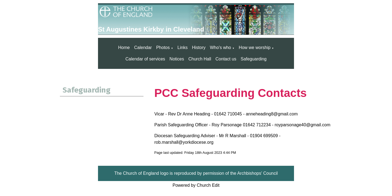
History (199, 47)
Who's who (220, 47)
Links (182, 47)
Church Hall (199, 59)
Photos (163, 47)
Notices (177, 59)
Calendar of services (145, 59)
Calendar (143, 47)
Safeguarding (254, 59)
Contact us (226, 59)
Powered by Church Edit (196, 185)
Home (124, 47)
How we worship (254, 47)
